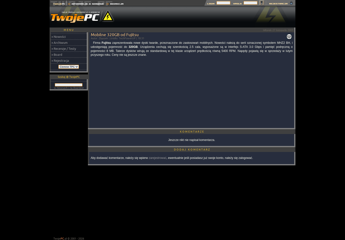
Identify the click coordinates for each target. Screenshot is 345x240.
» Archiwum (60, 42)
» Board (57, 54)
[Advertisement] (208, 17)
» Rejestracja (60, 60)
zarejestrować (158, 158)
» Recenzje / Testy (64, 48)
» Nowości (59, 36)
